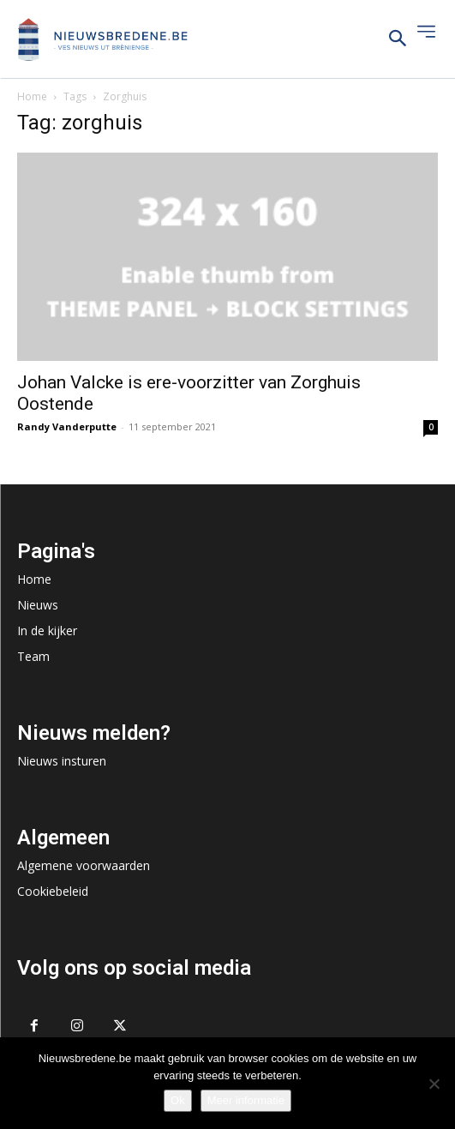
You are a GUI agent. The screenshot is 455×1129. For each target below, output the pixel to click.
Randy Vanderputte (67, 426)
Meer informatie (245, 1100)
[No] (433, 1083)
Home (32, 96)
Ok (178, 1100)
